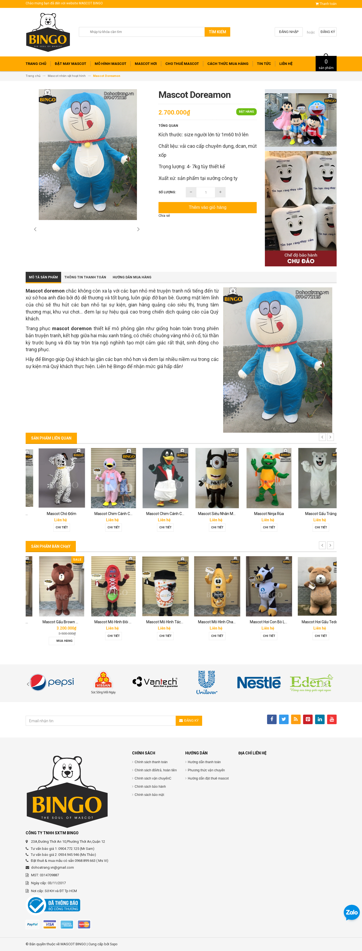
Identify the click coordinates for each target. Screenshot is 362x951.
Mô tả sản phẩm (43, 277)
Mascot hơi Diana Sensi (52, 622)
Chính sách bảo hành (150, 787)
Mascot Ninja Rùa (310, 513)
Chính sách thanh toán (151, 762)
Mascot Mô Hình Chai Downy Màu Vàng (273, 622)
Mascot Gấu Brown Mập (104, 622)
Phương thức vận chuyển (206, 770)
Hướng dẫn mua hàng (132, 277)
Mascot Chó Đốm (103, 513)
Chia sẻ (164, 215)
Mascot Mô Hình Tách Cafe (211, 622)
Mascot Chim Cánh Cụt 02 (158, 513)
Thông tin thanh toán (85, 277)
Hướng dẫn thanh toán (204, 762)
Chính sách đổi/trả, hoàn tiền (156, 770)
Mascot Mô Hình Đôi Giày (157, 622)
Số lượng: (167, 192)
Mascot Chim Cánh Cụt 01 (210, 513)
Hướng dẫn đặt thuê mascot (208, 778)
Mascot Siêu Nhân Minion (261, 513)
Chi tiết (51, 527)
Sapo (114, 944)
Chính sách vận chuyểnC (153, 778)
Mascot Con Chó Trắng (51, 513)
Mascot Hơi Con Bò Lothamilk (317, 622)
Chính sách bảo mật (149, 795)
